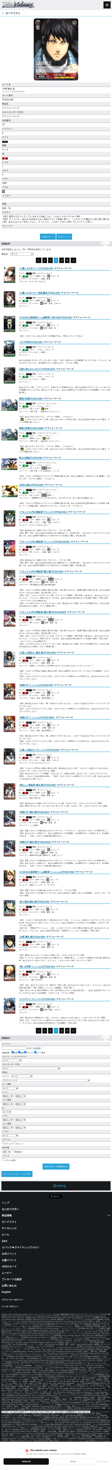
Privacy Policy (80, 1454)
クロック (18, 1144)
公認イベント (9, 1260)
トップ (5, 1202)
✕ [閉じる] (108, 1445)
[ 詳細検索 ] (37, 1048)
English (6, 1292)
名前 (14, 1053)
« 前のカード (48, 236)
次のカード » (64, 236)
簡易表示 (17, 1152)
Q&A (4, 1241)
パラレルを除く (9, 1160)
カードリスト (9, 1221)
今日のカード (9, 1266)
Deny (73, 1461)
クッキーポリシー (10, 1306)
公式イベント (9, 1253)
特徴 (21, 1053)
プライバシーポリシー (12, 1300)
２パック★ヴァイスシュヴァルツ (20, 1247)
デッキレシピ (9, 1228)
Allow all (26, 1461)
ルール (5, 1234)
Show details (102, 1461)
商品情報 (7, 1215)
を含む (17, 1048)
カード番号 (39, 1053)
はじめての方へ (10, 1209)
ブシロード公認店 (12, 1279)
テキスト (29, 1053)
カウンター (7, 1144)
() (36, 268)
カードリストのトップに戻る (17, 1174)
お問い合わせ (9, 1285)
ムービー (7, 1272)
